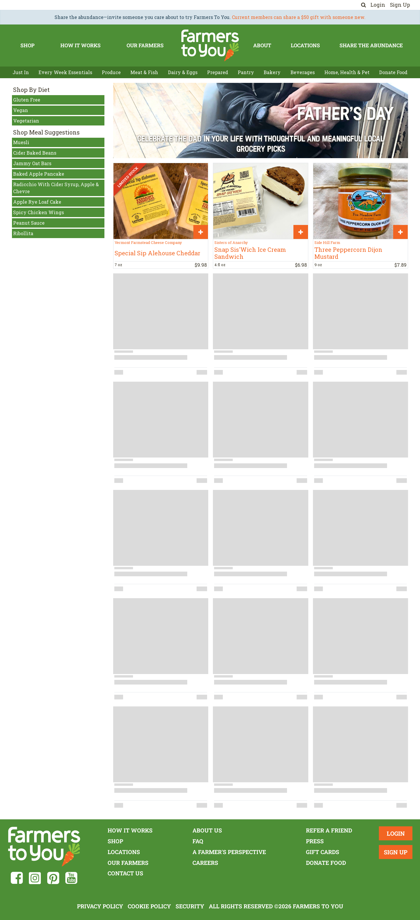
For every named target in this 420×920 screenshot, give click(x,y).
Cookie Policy (149, 906)
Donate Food (393, 72)
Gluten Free (26, 100)
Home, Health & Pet (347, 72)
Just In (21, 72)
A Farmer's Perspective (229, 852)
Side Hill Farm (327, 242)
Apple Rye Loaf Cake (37, 202)
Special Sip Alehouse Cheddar (157, 252)
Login (377, 4)
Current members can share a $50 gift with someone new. (298, 17)
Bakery (272, 72)
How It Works (80, 45)
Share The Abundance (371, 45)
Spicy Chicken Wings (38, 212)
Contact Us (125, 873)
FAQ (197, 841)
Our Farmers (145, 45)
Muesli (21, 142)
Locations (305, 45)
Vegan (20, 110)
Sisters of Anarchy (231, 242)
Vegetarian (26, 121)
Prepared (217, 72)
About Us (207, 830)
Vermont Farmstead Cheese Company (148, 242)
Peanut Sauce (29, 223)
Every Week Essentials (65, 72)
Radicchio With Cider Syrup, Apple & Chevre (56, 187)
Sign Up (400, 4)
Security (190, 906)
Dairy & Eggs (182, 72)
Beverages (302, 72)
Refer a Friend (329, 830)
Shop (27, 45)
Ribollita (23, 233)
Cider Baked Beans (34, 153)
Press (315, 841)
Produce (111, 72)
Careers (205, 862)
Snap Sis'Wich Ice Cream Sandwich (250, 253)
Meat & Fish (144, 72)
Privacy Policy (100, 906)
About (262, 45)
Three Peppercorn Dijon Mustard (348, 253)
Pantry (246, 72)
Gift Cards (322, 852)
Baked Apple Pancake (38, 174)
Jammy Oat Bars (32, 163)
